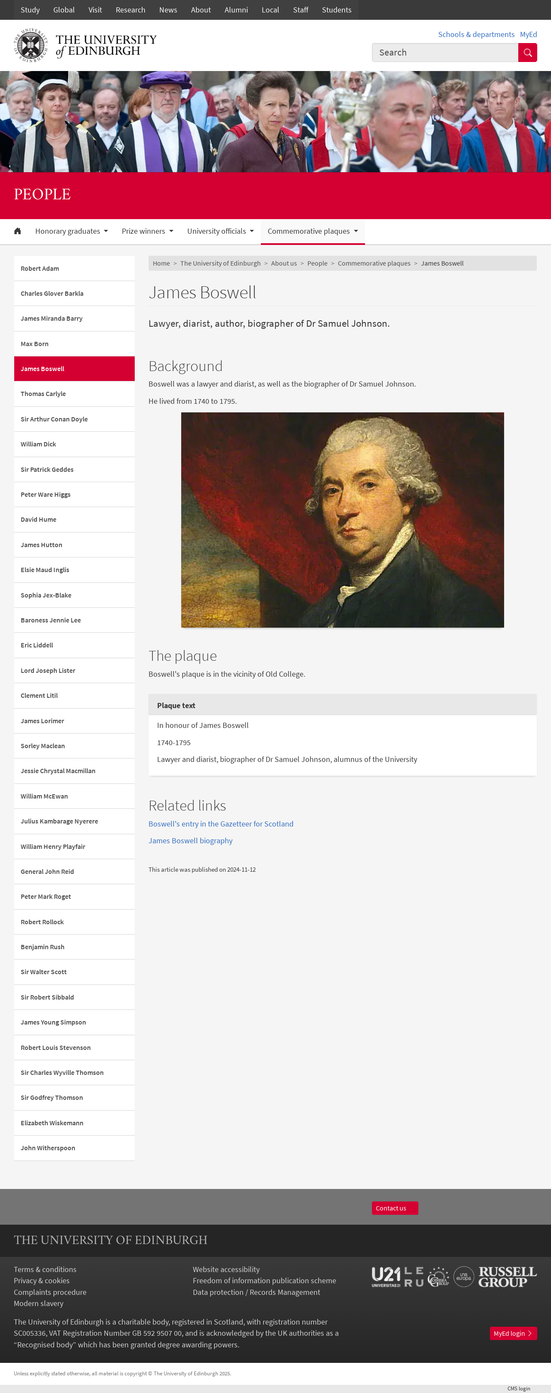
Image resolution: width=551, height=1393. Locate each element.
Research (130, 10)
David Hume (38, 519)
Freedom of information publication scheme (264, 1280)
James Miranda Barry (52, 318)
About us (284, 263)
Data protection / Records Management (256, 1292)
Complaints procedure (50, 1292)
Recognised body (45, 1345)
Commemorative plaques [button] (310, 231)
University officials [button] (217, 231)
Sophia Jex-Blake (46, 595)
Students (337, 10)
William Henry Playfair (53, 846)
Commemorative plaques (374, 263)
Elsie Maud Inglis (45, 570)
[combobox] (445, 52)
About (201, 10)
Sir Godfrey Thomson (52, 1097)
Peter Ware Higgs (46, 494)
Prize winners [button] (144, 231)
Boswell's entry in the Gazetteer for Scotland (221, 824)
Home (161, 263)
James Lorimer (42, 721)
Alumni (236, 10)
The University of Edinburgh (220, 263)
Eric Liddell (37, 645)
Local (270, 10)
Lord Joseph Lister (48, 670)
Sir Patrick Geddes (47, 469)
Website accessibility (226, 1269)
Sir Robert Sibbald (47, 997)
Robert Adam (40, 268)
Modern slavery (38, 1303)
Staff (300, 10)
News (168, 10)
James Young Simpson (53, 1022)
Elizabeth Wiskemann (52, 1123)
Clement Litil (39, 695)
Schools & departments (476, 34)
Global (64, 10)
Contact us (395, 1208)
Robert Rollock (42, 922)
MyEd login (513, 1333)
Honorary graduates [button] (68, 231)
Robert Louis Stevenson (56, 1047)
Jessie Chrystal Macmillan (58, 771)
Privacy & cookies (42, 1280)
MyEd (528, 34)
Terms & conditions (45, 1269)
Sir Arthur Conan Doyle (54, 419)
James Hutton (41, 545)
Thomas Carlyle (43, 394)
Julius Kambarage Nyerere (59, 821)
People (317, 263)
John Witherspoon (48, 1148)
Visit (95, 10)
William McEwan (44, 796)
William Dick (38, 444)
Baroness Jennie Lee (51, 620)
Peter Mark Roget (46, 896)
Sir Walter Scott (44, 972)
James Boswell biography (190, 840)
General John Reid (47, 871)
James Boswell (42, 369)
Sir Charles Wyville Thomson (62, 1072)
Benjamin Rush (43, 947)
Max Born (35, 344)
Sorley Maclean (43, 746)
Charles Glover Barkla (52, 293)
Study (30, 10)
